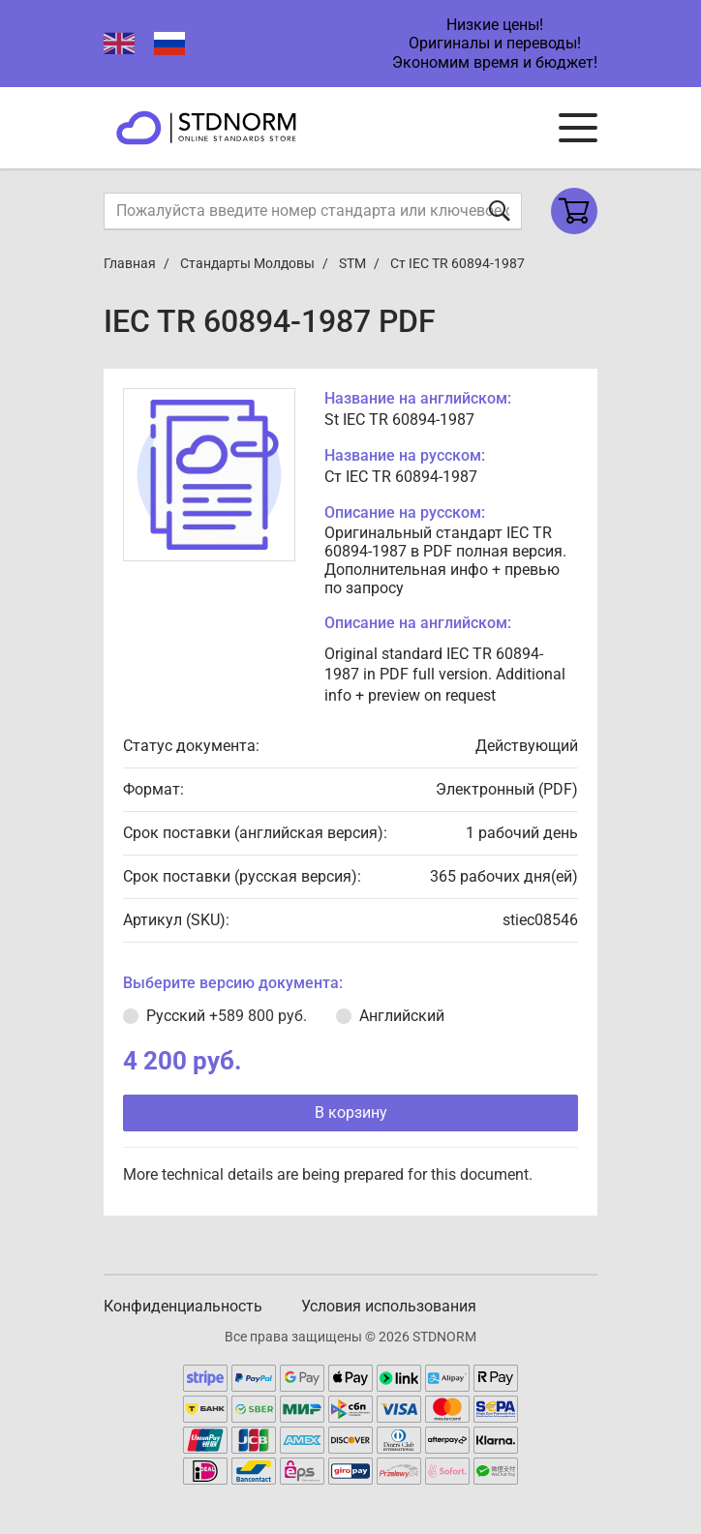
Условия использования (388, 1306)
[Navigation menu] (578, 127)
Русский (226, 1016)
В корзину (351, 1112)
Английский (401, 1016)
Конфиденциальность (183, 1306)
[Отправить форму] (499, 210)
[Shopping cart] (574, 211)
